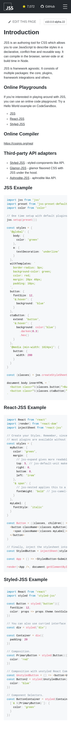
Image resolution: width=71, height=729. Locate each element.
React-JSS (17, 118)
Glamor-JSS (18, 168)
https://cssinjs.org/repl (18, 143)
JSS (12, 113)
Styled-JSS (17, 124)
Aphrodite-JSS (19, 178)
